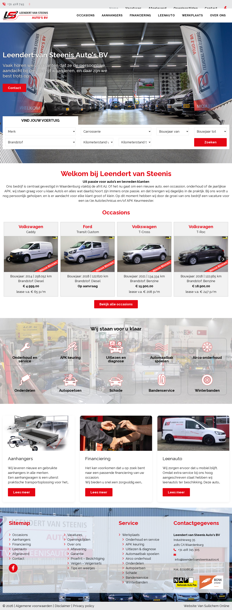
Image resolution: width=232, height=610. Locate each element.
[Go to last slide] (9, 259)
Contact (14, 88)
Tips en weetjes (83, 568)
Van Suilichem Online (213, 606)
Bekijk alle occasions (116, 304)
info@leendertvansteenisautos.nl (197, 559)
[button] (31, 259)
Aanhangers (112, 15)
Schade (131, 573)
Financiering (140, 15)
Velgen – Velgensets (86, 563)
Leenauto (166, 15)
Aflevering (78, 549)
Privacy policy (83, 606)
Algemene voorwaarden (34, 606)
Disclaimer (62, 606)
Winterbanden (137, 582)
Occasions (86, 15)
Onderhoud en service (142, 539)
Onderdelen (135, 563)
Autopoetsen (135, 568)
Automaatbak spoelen (142, 554)
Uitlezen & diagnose (141, 549)
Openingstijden (78, 539)
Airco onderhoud (138, 558)
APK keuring (135, 544)
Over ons (218, 15)
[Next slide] (223, 259)
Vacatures (74, 535)
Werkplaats (192, 15)
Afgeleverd (20, 554)
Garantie (77, 554)
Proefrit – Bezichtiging (87, 558)
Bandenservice (137, 577)
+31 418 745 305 (188, 549)
